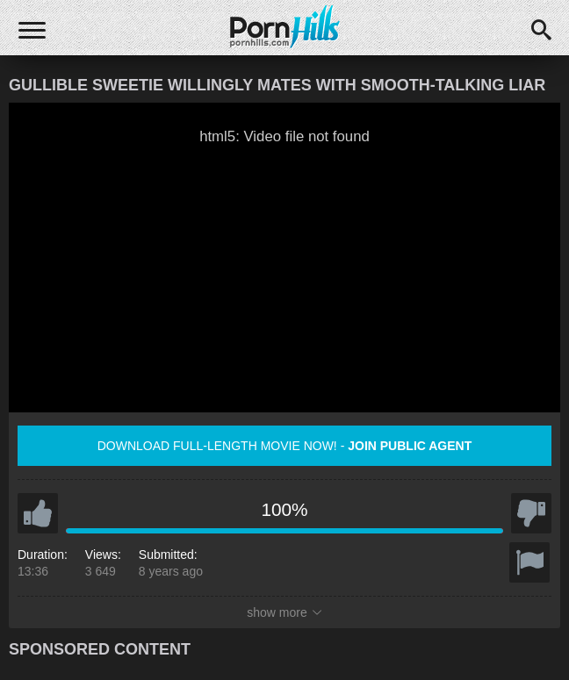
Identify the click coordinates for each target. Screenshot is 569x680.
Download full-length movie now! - (284, 446)
